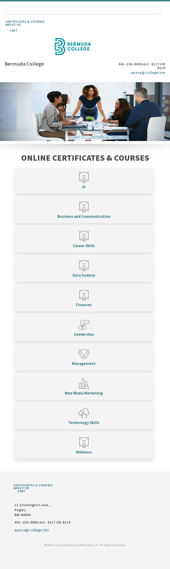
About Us (13, 24)
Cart (14, 30)
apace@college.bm (148, 72)
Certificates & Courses (25, 21)
